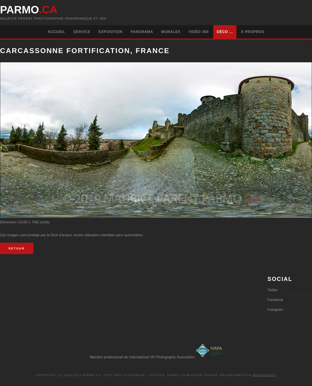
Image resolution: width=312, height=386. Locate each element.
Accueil (56, 32)
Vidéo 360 (199, 32)
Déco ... (225, 32)
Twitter (272, 290)
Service (81, 32)
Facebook (275, 300)
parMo (28, 10)
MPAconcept (265, 375)
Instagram (275, 309)
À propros (252, 32)
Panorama (142, 32)
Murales (171, 32)
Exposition (111, 32)
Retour (16, 248)
